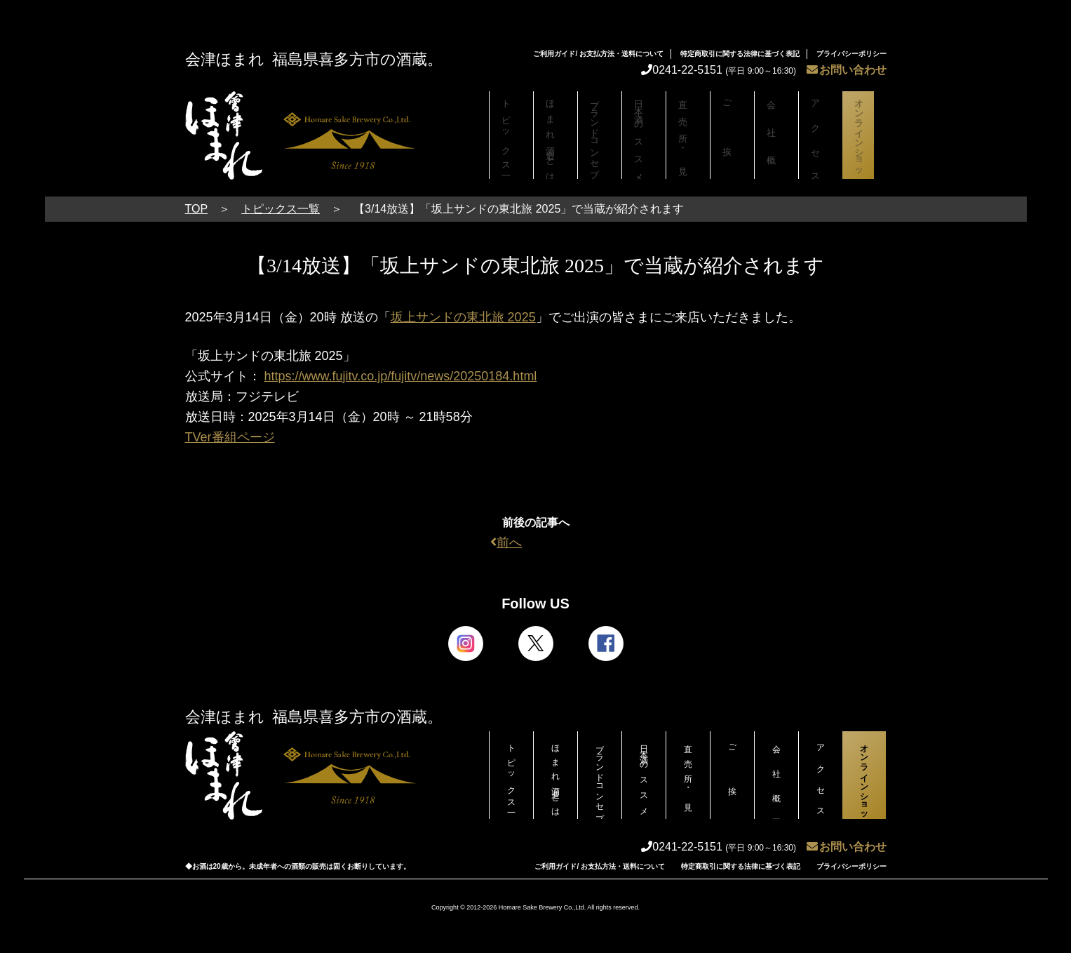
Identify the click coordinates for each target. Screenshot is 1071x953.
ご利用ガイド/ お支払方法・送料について (598, 54)
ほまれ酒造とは (555, 135)
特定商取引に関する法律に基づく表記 (740, 54)
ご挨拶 (732, 135)
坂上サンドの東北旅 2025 (463, 317)
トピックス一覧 (511, 135)
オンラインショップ (864, 138)
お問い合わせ (847, 70)
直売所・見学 (688, 135)
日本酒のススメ (644, 135)
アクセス (821, 135)
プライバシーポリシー (851, 54)
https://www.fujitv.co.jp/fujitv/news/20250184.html (400, 376)
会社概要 (776, 135)
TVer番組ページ (230, 437)
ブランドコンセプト (600, 138)
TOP (196, 209)
